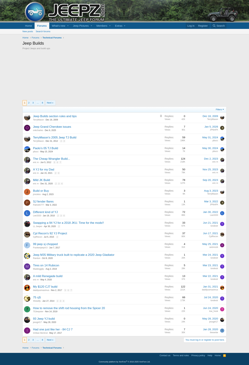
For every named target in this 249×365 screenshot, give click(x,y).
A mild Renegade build (47, 276)
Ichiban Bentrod (40, 333)
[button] (68, 25)
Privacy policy (198, 355)
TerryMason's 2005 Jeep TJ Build (54, 137)
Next (49, 102)
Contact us (165, 355)
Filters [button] (219, 109)
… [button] (38, 102)
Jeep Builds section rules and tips (55, 116)
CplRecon (37, 237)
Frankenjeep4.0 (40, 247)
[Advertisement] (124, 76)
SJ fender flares (43, 201)
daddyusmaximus (41, 290)
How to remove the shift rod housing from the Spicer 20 (69, 308)
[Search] (219, 25)
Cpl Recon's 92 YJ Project (50, 233)
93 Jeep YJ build (44, 318)
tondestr (214, 226)
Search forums (43, 31)
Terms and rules (181, 355)
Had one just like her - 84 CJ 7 (53, 329)
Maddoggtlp (38, 269)
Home (28, 25)
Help (210, 355)
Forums (42, 25)
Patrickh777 (38, 205)
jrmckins (37, 194)
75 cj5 (37, 297)
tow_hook (213, 311)
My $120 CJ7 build (45, 286)
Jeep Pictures (81, 25)
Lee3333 (37, 215)
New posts (27, 31)
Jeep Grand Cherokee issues (52, 126)
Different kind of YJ (45, 212)
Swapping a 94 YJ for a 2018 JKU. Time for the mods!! (68, 222)
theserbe (214, 332)
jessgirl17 (37, 322)
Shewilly (37, 301)
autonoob (213, 247)
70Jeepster (38, 311)
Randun (36, 258)
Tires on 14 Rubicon (46, 265)
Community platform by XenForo (124, 362)
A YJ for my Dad (43, 169)
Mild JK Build (41, 180)
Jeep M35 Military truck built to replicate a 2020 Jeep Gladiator (73, 254)
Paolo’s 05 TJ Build (45, 148)
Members (101, 25)
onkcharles (38, 130)
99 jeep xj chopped (45, 244)
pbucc (215, 140)
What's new (58, 25)
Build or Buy (41, 190)
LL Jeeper (37, 226)
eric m (36, 162)
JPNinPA (214, 130)
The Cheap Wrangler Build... (51, 158)
